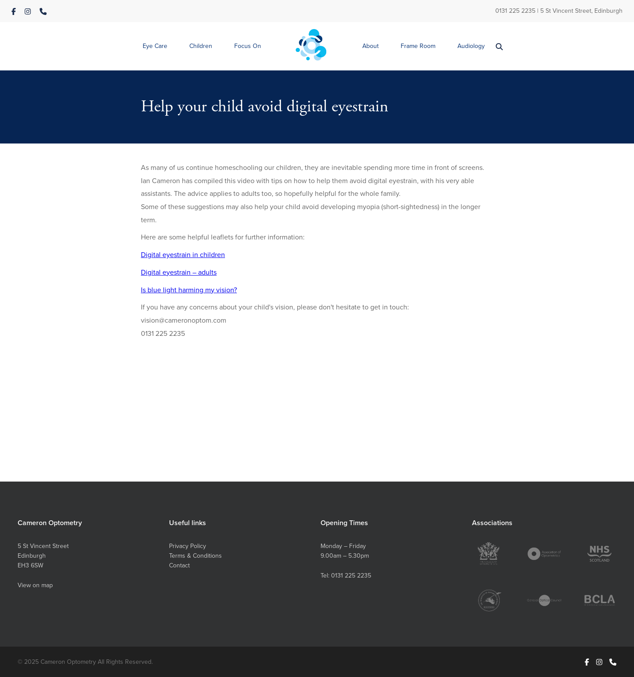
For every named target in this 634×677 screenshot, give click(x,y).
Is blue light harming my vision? (189, 289)
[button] (155, 46)
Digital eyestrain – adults (179, 272)
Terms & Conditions (195, 555)
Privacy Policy (187, 545)
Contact (179, 565)
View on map (35, 585)
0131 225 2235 (515, 10)
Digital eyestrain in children (183, 254)
